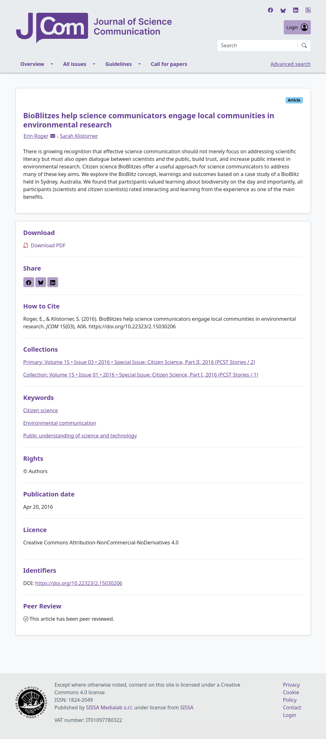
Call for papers (169, 64)
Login (297, 27)
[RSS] (308, 10)
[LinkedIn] (295, 10)
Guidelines (118, 64)
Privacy (291, 684)
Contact (292, 707)
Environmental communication (59, 422)
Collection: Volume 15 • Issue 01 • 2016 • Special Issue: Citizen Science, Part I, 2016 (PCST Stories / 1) (140, 374)
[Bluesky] (283, 10)
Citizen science (40, 410)
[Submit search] (304, 45)
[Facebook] (270, 10)
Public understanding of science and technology (80, 435)
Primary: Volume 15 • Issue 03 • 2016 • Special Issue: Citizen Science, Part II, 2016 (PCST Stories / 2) (139, 362)
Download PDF (44, 245)
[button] (53, 136)
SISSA (186, 707)
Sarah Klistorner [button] (79, 135)
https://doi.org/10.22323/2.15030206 (78, 583)
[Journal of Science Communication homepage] (94, 28)
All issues (74, 64)
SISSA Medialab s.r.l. (110, 707)
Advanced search (290, 64)
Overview (32, 64)
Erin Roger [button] (36, 135)
